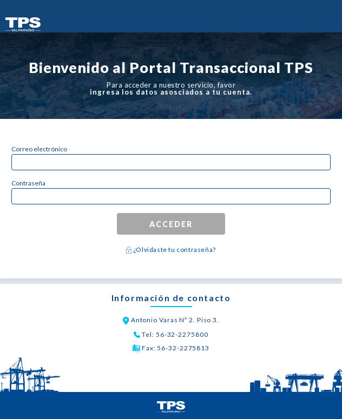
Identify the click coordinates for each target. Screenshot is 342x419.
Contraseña (28, 183)
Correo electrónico (39, 149)
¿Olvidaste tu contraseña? (173, 249)
